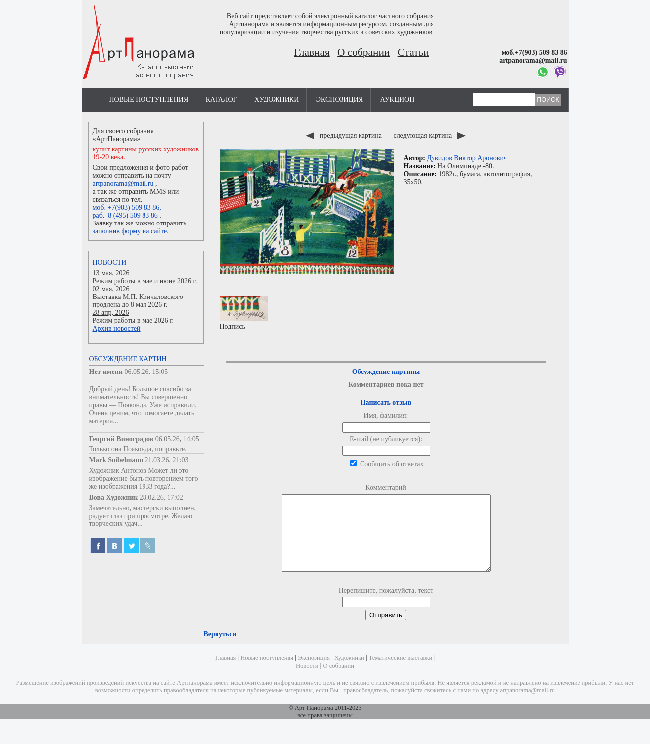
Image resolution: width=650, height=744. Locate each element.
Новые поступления (149, 99)
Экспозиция (339, 99)
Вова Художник (113, 497)
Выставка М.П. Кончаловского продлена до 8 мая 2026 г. (138, 300)
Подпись (244, 313)
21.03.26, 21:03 (167, 460)
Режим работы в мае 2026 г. (133, 320)
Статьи (413, 52)
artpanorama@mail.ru (123, 183)
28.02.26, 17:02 (161, 497)
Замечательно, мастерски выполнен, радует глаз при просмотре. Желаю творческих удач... (142, 515)
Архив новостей (117, 328)
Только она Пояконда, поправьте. (138, 449)
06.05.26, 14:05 (177, 439)
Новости (110, 262)
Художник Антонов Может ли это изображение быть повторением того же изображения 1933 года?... (143, 478)
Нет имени (106, 371)
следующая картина (429, 135)
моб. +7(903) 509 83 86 (126, 207)
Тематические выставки (401, 672)
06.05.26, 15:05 (146, 371)
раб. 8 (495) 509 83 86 (125, 215)
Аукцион (397, 99)
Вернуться (220, 649)
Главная (312, 52)
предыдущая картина (344, 135)
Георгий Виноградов (121, 439)
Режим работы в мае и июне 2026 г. (145, 281)
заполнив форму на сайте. (131, 231)
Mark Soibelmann (116, 460)
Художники (276, 99)
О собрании (363, 52)
